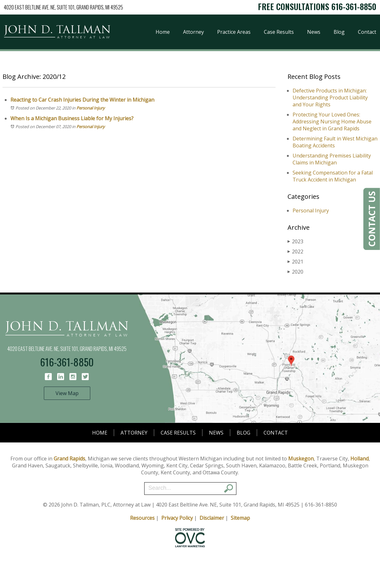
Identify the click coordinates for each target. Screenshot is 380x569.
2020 (295, 271)
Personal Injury (90, 108)
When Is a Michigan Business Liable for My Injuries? (72, 118)
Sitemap (240, 517)
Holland (359, 458)
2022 (295, 251)
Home (163, 31)
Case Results (279, 31)
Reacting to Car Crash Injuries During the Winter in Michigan (82, 99)
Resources (142, 517)
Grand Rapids (69, 458)
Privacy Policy (177, 517)
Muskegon (301, 458)
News (313, 31)
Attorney (193, 31)
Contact (367, 31)
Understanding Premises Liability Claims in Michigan (332, 159)
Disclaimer (211, 517)
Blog (339, 31)
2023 (295, 241)
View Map (67, 393)
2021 (295, 261)
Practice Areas (234, 31)
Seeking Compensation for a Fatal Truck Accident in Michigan (333, 176)
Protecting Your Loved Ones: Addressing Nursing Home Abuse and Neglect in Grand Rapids (332, 121)
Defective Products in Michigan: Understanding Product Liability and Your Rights (330, 97)
